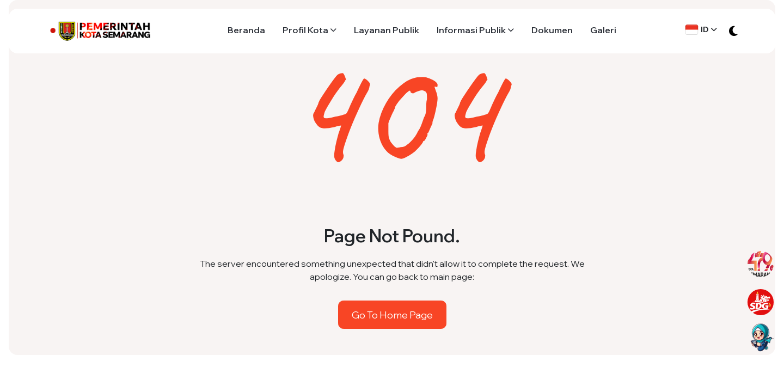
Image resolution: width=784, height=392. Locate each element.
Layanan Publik (386, 29)
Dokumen (552, 29)
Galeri (603, 29)
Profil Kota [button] (305, 29)
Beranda (246, 29)
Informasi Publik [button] (471, 29)
